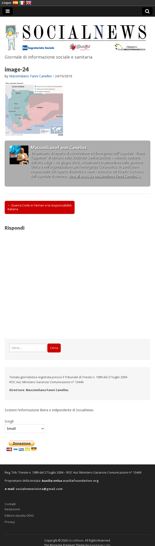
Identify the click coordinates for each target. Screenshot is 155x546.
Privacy (10, 522)
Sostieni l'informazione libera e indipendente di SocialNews (49, 410)
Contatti (10, 504)
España (15, 3)
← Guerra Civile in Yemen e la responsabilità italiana (40, 207)
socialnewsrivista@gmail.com (39, 489)
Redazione (12, 509)
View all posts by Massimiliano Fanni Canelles (104, 176)
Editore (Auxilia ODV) (19, 515)
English (28, 3)
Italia (22, 3)
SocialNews (75, 540)
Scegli (9, 421)
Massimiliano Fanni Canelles (30, 76)
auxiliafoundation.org (81, 481)
